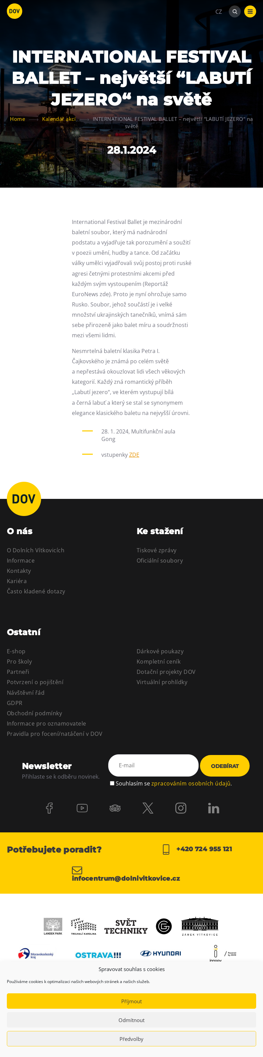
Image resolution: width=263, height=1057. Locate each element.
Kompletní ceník (158, 661)
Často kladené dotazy (36, 591)
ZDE (134, 454)
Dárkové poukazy (160, 651)
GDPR (15, 703)
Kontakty (19, 571)
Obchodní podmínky (34, 713)
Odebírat (225, 766)
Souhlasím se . (174, 783)
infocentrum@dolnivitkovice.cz (126, 873)
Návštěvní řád (26, 692)
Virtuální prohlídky (162, 682)
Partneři (18, 672)
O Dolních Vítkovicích (35, 550)
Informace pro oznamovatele (46, 723)
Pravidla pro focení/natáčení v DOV (54, 734)
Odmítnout (131, 1020)
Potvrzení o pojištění (35, 682)
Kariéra (17, 581)
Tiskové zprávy (157, 550)
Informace (21, 560)
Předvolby (131, 1038)
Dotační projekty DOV (166, 672)
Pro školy (19, 661)
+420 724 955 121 (196, 849)
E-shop (16, 651)
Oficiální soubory (160, 560)
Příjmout (131, 1001)
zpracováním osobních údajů (190, 783)
